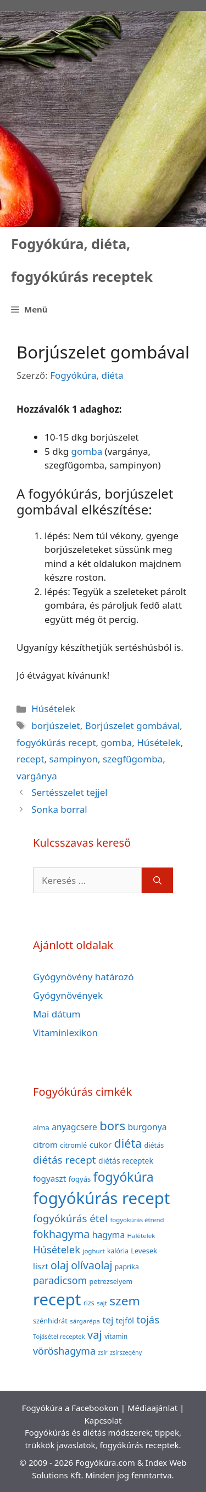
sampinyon (73, 759)
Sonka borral (59, 809)
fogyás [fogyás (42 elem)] (80, 1179)
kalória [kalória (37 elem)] (118, 1251)
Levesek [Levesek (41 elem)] (144, 1251)
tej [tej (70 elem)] (107, 1320)
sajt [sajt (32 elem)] (102, 1303)
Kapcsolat (102, 1420)
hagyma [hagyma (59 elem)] (108, 1235)
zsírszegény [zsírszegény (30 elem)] (126, 1352)
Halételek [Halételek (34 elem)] (141, 1235)
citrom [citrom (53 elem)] (45, 1144)
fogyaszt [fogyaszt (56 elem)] (49, 1178)
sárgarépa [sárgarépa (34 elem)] (85, 1321)
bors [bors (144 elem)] (112, 1125)
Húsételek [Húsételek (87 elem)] (56, 1249)
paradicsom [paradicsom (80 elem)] (60, 1280)
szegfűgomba (133, 759)
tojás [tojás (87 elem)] (147, 1319)
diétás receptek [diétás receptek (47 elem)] (125, 1160)
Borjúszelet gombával (132, 725)
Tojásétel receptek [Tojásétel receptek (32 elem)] (59, 1336)
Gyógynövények (68, 995)
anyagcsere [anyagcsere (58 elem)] (74, 1127)
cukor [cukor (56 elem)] (101, 1144)
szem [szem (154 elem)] (124, 1300)
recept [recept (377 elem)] (57, 1299)
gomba (87, 451)
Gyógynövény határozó (83, 976)
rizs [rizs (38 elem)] (88, 1303)
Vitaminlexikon (65, 1032)
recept (30, 759)
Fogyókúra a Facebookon (70, 1407)
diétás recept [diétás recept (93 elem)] (64, 1160)
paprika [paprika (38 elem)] (127, 1266)
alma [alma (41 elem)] (41, 1127)
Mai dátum (56, 1014)
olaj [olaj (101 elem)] (60, 1265)
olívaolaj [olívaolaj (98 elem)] (91, 1265)
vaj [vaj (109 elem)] (94, 1334)
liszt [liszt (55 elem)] (40, 1265)
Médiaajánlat (152, 1407)
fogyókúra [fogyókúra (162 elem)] (123, 1176)
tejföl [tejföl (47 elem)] (125, 1320)
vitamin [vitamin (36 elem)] (115, 1336)
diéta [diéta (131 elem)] (128, 1143)
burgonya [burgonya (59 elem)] (146, 1127)
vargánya (36, 776)
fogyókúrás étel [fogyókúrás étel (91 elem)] (70, 1218)
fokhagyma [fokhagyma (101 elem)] (61, 1234)
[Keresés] (157, 881)
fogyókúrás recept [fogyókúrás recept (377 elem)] (101, 1198)
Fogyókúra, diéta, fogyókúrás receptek (82, 260)
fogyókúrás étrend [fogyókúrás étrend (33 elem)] (137, 1220)
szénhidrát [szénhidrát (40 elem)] (50, 1321)
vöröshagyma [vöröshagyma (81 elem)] (64, 1350)
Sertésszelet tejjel (69, 792)
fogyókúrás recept (56, 742)
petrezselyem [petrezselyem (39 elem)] (111, 1281)
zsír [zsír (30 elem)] (102, 1352)
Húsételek (53, 708)
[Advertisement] (103, 119)
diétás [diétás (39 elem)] (154, 1145)
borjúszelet (55, 725)
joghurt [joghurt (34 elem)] (93, 1251)
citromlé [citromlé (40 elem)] (73, 1145)
